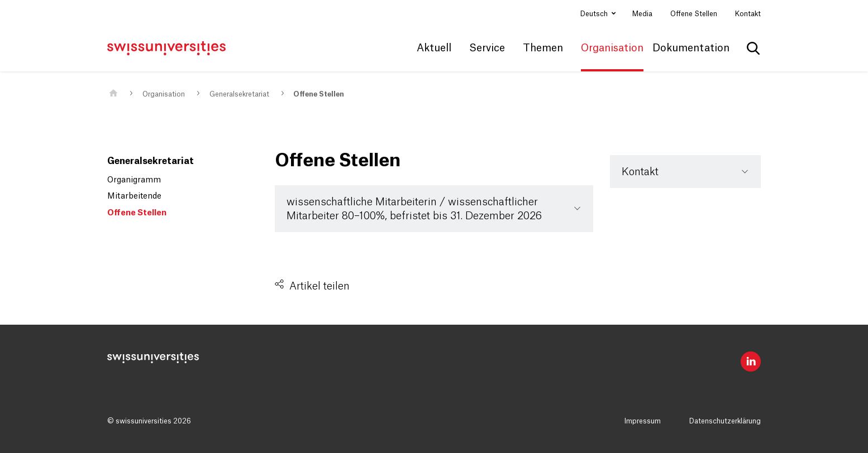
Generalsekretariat (239, 94)
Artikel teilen (319, 286)
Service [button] (487, 48)
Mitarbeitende (134, 196)
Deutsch (594, 14)
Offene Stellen (693, 14)
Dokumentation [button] (690, 48)
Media (642, 14)
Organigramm (134, 180)
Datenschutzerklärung (725, 421)
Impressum (642, 421)
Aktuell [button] (434, 48)
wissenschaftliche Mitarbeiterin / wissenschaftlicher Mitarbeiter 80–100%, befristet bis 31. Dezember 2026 (414, 209)
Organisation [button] (612, 48)
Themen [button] (543, 48)
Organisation (163, 94)
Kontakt (748, 14)
